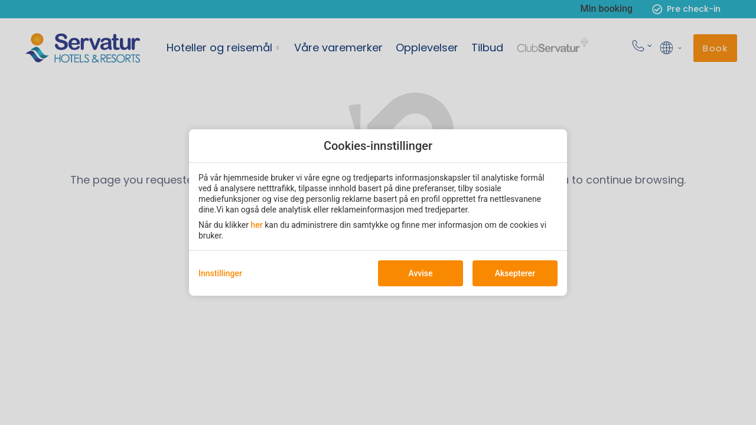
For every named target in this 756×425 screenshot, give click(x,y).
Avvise (420, 273)
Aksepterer (515, 273)
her (257, 225)
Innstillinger (220, 273)
